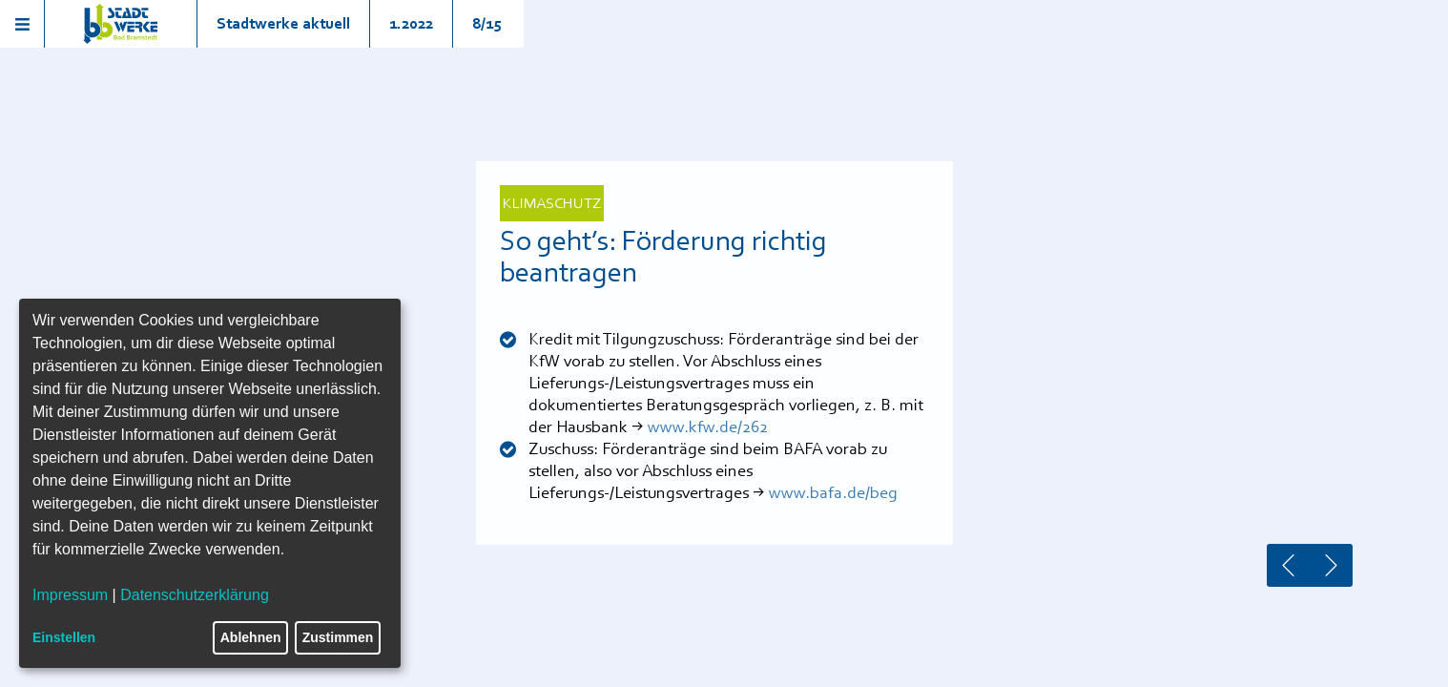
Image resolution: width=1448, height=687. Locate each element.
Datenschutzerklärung (194, 595)
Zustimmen (338, 637)
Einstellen (63, 637)
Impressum (70, 595)
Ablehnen (250, 637)
